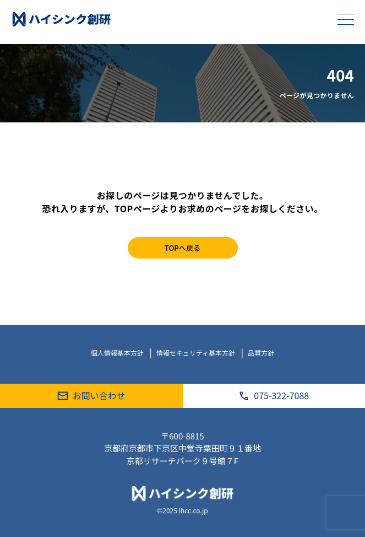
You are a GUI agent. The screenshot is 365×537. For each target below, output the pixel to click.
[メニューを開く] (345, 19)
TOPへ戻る (182, 248)
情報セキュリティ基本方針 (196, 352)
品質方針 (261, 352)
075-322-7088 (273, 395)
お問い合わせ (91, 395)
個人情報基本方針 (118, 352)
